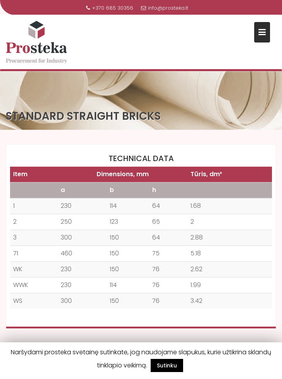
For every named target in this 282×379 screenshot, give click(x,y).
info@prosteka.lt (164, 8)
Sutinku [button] (167, 365)
